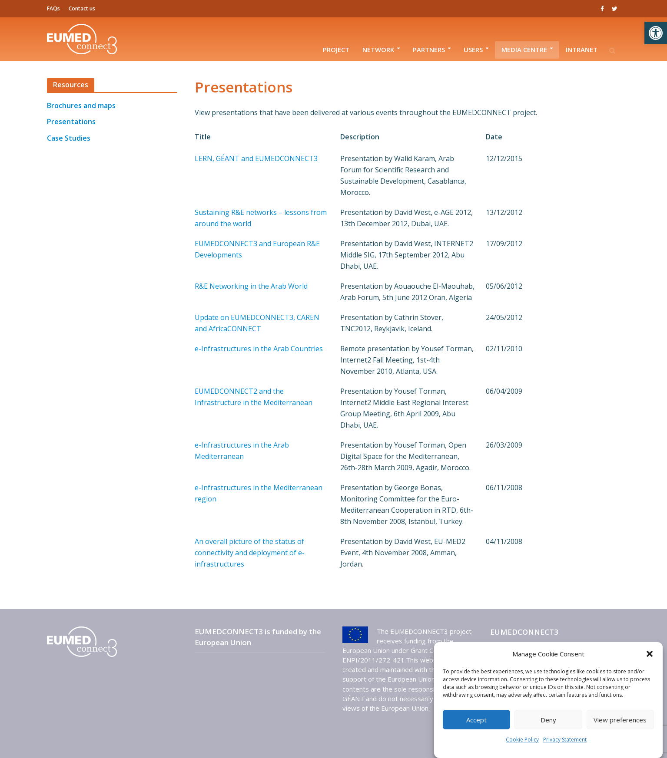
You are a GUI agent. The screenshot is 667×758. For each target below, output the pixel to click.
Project (336, 49)
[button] (655, 33)
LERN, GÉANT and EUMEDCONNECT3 (256, 158)
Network (378, 49)
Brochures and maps (81, 105)
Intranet (581, 49)
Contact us (82, 8)
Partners (429, 49)
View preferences (620, 719)
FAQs (53, 8)
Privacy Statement (565, 739)
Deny (548, 719)
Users (473, 49)
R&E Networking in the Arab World (251, 286)
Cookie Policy (522, 739)
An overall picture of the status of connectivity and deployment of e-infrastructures (250, 553)
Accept (476, 719)
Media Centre (524, 49)
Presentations (71, 121)
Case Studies (68, 138)
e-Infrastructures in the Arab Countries (259, 348)
